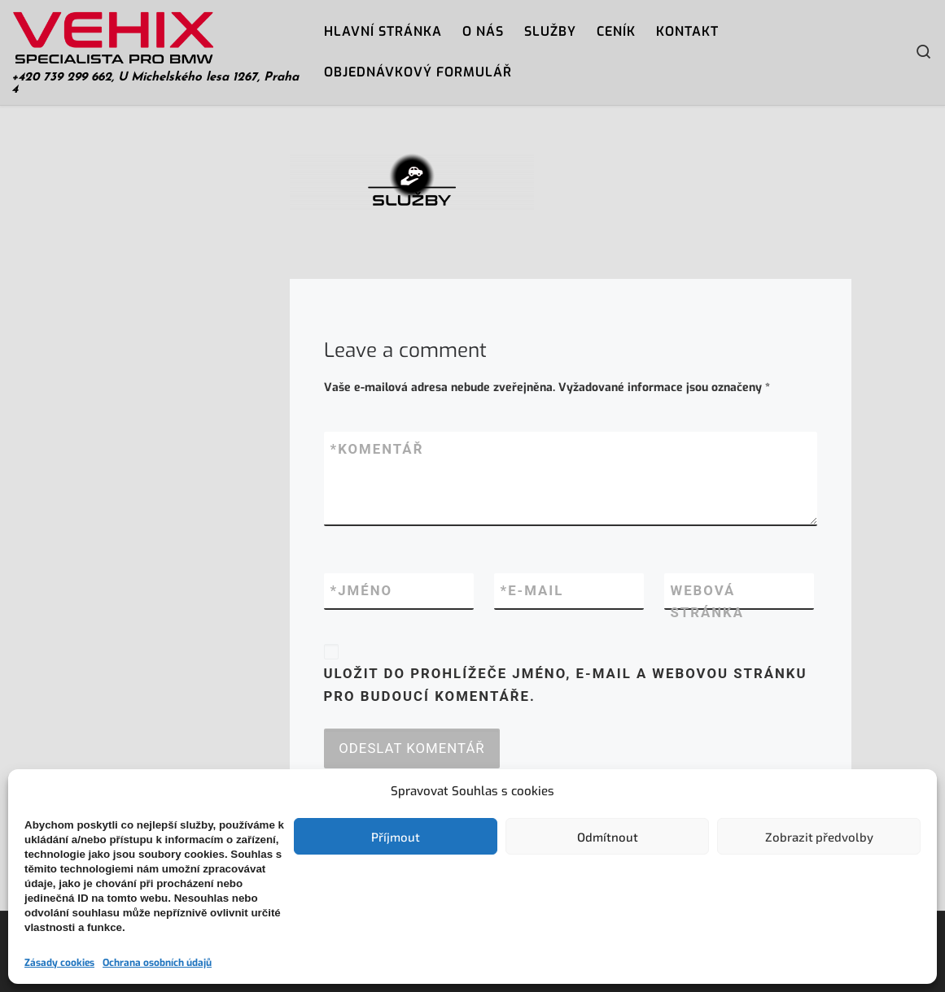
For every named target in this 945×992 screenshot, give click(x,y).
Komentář (377, 449)
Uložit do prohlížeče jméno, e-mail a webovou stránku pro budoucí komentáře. (565, 684)
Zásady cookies (59, 962)
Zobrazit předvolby (819, 836)
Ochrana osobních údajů (157, 962)
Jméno (361, 591)
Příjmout (395, 836)
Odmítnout (607, 836)
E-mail (532, 591)
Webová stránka (708, 601)
